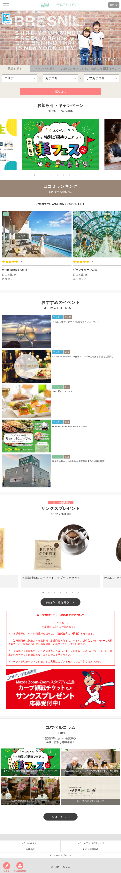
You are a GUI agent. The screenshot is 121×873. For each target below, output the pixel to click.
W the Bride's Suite (14, 269)
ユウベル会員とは (30, 843)
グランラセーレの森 (85, 269)
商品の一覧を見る (57, 602)
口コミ (6, 867)
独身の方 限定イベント (106, 68)
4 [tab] (52, 175)
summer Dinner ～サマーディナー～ (69, 426)
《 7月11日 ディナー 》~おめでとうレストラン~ (75, 321)
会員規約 (30, 849)
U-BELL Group (62, 867)
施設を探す (15, 68)
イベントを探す (45, 68)
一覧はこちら (57, 816)
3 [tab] (46, 175)
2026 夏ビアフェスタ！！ (64, 391)
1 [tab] (34, 175)
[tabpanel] (60, 144)
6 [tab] (63, 175)
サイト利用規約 (91, 849)
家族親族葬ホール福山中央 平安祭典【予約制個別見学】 (79, 461)
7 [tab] (69, 175)
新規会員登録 (20, 867)
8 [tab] (75, 175)
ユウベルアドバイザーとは (90, 843)
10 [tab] (87, 175)
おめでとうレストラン (75, 68)
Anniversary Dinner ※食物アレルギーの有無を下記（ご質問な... (83, 356)
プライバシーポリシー (60, 855)
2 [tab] (40, 175)
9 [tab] (81, 175)
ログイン (114, 5)
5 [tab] (58, 175)
